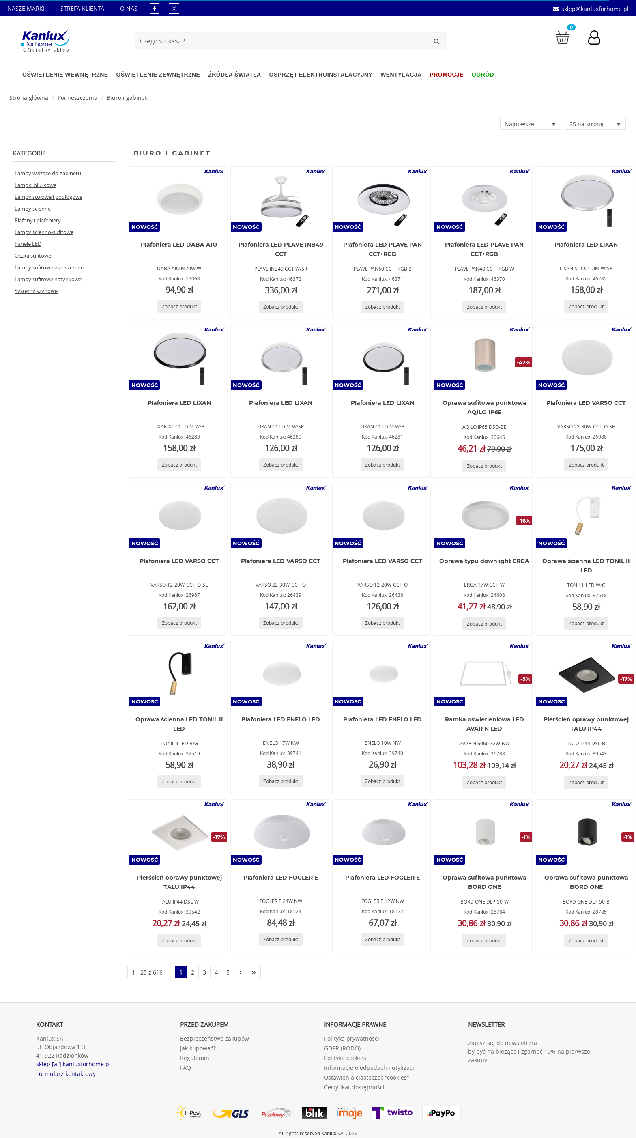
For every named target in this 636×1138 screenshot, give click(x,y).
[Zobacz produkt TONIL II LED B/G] (179, 781)
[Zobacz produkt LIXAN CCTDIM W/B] (382, 464)
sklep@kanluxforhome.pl (595, 9)
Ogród (483, 74)
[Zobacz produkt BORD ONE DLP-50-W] (484, 940)
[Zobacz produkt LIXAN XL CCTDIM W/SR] (586, 306)
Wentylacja (400, 74)
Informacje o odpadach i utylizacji (370, 1067)
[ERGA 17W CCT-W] (483, 515)
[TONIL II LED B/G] (178, 673)
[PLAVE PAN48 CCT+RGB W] (483, 199)
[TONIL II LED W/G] (585, 515)
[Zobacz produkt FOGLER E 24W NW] (281, 939)
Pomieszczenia (77, 97)
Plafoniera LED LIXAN (586, 245)
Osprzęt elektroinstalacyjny (321, 74)
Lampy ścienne (33, 208)
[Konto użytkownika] (598, 38)
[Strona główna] (28, 97)
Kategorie (61, 153)
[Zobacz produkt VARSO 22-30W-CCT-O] (281, 623)
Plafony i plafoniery (38, 220)
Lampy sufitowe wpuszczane (49, 267)
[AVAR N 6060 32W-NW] (483, 673)
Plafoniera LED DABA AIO (179, 245)
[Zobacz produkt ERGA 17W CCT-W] (484, 623)
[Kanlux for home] (45, 38)
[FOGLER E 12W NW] (381, 832)
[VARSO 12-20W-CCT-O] (381, 515)
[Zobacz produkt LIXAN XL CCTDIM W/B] (179, 464)
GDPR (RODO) (342, 1048)
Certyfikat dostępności (354, 1087)
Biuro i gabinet (127, 97)
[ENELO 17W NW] (279, 673)
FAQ (185, 1067)
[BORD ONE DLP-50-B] (585, 832)
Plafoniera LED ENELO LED (280, 720)
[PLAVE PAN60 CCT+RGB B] (381, 199)
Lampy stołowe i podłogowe (48, 196)
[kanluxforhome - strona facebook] (154, 8)
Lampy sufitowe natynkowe (48, 279)
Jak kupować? (198, 1048)
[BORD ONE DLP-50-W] (483, 832)
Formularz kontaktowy (66, 1074)
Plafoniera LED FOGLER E (280, 878)
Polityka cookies (345, 1058)
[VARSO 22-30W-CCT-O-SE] (585, 357)
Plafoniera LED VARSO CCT (586, 403)
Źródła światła (234, 74)
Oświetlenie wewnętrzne (65, 74)
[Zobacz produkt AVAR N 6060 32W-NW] (484, 782)
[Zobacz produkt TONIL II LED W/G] (586, 623)
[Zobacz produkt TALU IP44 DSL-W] (179, 940)
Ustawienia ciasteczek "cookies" (366, 1077)
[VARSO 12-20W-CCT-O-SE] (178, 515)
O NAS (129, 8)
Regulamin (194, 1058)
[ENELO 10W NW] (381, 673)
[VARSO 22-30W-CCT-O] (279, 515)
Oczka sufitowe (33, 255)
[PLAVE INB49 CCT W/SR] (279, 199)
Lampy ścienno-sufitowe (44, 232)
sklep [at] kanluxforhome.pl (73, 1064)
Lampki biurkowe (35, 185)
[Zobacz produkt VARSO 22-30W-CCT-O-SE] (586, 464)
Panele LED (28, 243)
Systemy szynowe (36, 291)
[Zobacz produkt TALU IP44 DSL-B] (586, 782)
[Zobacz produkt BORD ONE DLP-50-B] (586, 940)
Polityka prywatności (351, 1038)
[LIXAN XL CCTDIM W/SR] (585, 199)
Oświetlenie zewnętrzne (158, 74)
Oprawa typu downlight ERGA (484, 561)
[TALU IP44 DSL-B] (585, 673)
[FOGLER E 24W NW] (279, 832)
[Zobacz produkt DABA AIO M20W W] (179, 306)
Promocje (447, 74)
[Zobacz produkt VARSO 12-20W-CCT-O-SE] (179, 623)
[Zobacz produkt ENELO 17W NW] (281, 781)
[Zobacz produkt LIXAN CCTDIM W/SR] (281, 464)
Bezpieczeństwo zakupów (214, 1038)
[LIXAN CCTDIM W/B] (381, 357)
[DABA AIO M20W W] (178, 199)
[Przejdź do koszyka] (562, 37)
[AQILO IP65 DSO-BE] (483, 357)
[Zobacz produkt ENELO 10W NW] (382, 781)
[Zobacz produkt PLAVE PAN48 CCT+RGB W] (484, 307)
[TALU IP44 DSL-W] (178, 832)
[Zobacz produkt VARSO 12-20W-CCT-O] (382, 623)
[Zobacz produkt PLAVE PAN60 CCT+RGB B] (382, 307)
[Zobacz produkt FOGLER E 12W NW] (382, 939)
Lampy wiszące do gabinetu (48, 173)
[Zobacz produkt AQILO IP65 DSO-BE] (484, 466)
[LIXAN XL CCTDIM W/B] (178, 357)
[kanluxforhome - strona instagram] (174, 8)
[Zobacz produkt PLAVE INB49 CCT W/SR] (281, 307)
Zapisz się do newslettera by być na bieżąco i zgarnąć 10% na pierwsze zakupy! (529, 1051)
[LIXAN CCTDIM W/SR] (279, 357)
